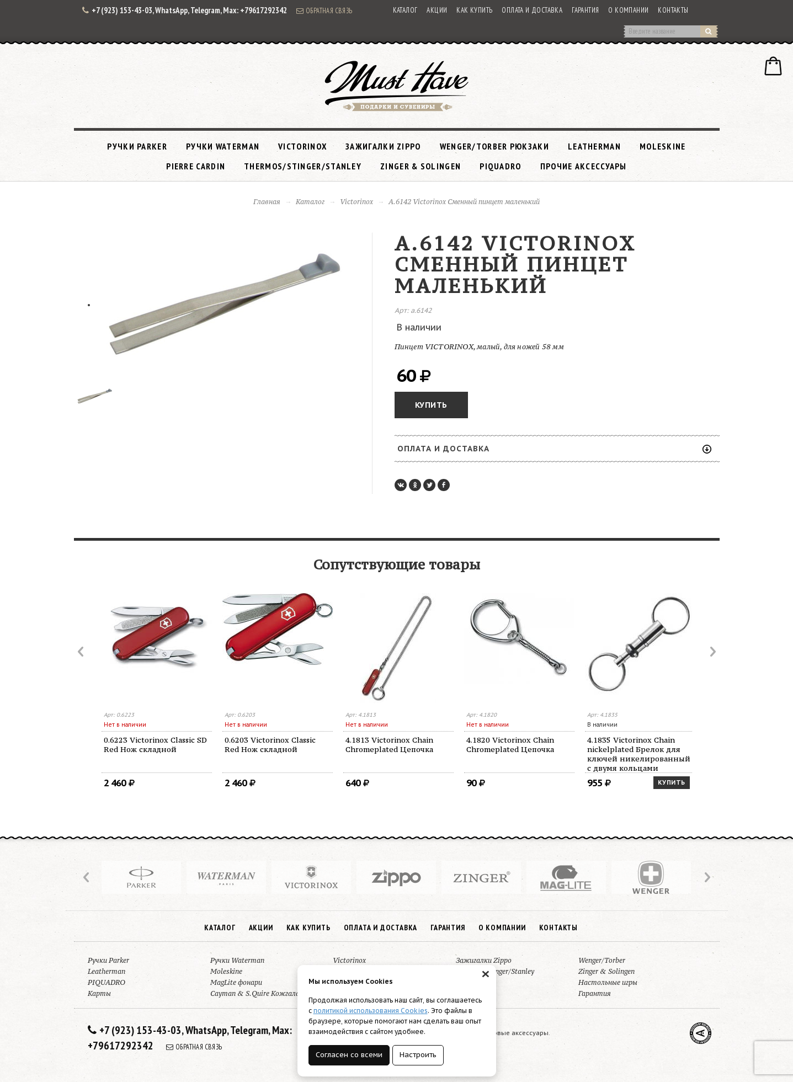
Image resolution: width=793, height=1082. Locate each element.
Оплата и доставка (532, 10)
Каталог (405, 10)
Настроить (418, 1054)
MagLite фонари (236, 982)
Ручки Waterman (222, 146)
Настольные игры (607, 982)
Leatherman (594, 146)
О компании (628, 10)
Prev (82, 651)
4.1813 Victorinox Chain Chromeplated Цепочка (389, 744)
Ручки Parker (137, 146)
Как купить (474, 10)
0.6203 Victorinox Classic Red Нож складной (270, 744)
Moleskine (663, 146)
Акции (437, 10)
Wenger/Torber (601, 960)
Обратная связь (324, 10)
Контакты (673, 10)
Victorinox (302, 146)
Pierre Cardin (195, 166)
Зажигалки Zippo (383, 146)
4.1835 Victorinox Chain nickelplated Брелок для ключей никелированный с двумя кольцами (638, 754)
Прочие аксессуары (583, 166)
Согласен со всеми (349, 1054)
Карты (99, 993)
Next (712, 651)
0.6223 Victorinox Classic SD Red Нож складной (155, 744)
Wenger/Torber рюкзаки (494, 146)
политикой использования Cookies (370, 1010)
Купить (431, 405)
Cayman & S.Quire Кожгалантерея (267, 993)
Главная (266, 202)
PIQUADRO (500, 166)
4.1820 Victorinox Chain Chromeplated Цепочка (510, 744)
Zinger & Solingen (420, 166)
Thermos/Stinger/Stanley (302, 166)
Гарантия (585, 10)
